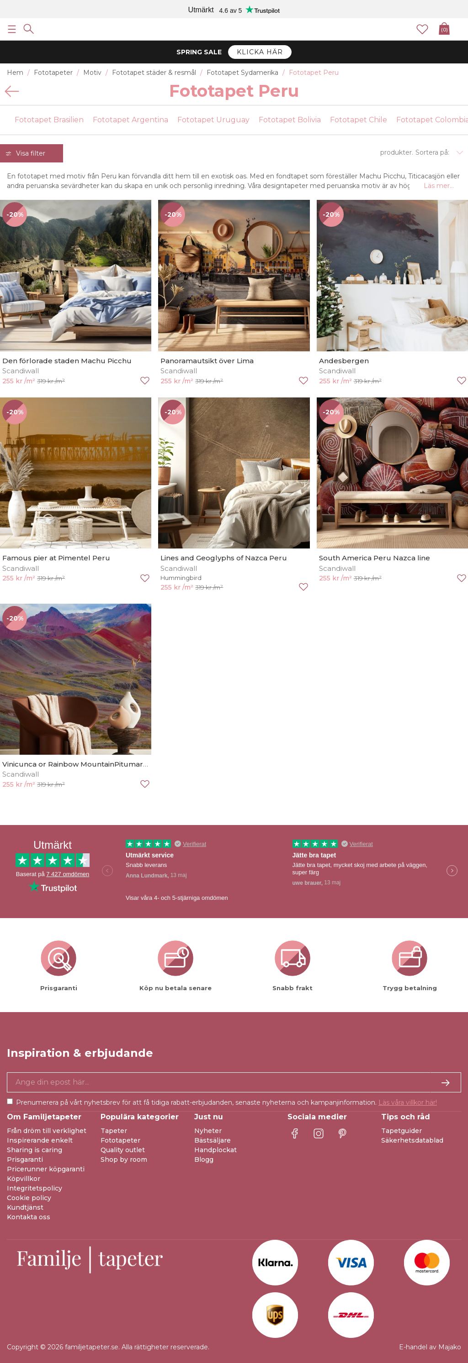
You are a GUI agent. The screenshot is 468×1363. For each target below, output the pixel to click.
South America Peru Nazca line (374, 558)
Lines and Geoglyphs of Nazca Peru (223, 558)
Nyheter (208, 1131)
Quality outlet (123, 1150)
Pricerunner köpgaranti (46, 1169)
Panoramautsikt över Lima (207, 360)
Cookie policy (29, 1198)
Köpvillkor (23, 1179)
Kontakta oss (28, 1217)
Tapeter (114, 1131)
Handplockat (215, 1150)
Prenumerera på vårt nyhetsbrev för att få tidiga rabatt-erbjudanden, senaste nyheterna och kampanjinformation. (226, 1102)
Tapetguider (401, 1131)
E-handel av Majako (430, 1347)
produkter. (396, 152)
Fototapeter (120, 1140)
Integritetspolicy (34, 1188)
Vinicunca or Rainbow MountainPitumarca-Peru (87, 764)
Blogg (203, 1159)
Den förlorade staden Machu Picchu (67, 360)
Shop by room (124, 1159)
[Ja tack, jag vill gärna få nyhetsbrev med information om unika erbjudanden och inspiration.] (234, 1082)
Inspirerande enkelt (40, 1140)
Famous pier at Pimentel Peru (56, 558)
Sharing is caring (34, 1150)
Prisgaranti (25, 1159)
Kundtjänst (25, 1207)
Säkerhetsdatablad (412, 1140)
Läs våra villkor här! (407, 1102)
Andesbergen (344, 360)
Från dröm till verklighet (46, 1131)
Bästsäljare (212, 1140)
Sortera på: (432, 152)
